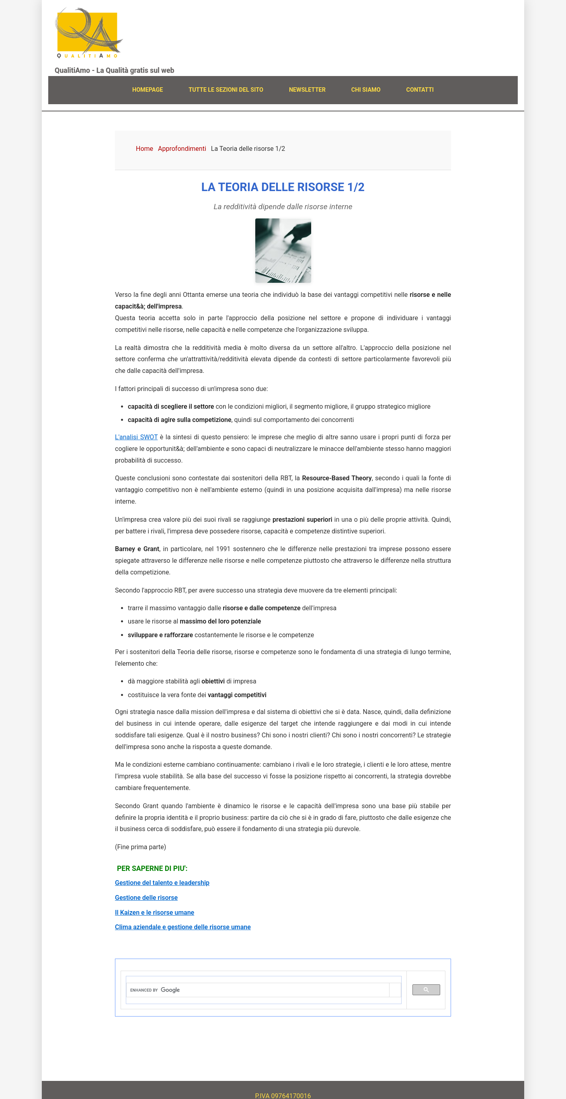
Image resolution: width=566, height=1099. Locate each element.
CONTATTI (420, 89)
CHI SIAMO (366, 89)
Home (144, 148)
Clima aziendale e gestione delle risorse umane (183, 927)
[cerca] (258, 990)
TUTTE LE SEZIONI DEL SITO (226, 89)
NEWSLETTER (307, 89)
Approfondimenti (182, 148)
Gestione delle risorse (146, 897)
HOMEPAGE (147, 89)
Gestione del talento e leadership (162, 883)
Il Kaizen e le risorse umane (154, 912)
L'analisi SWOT (136, 437)
